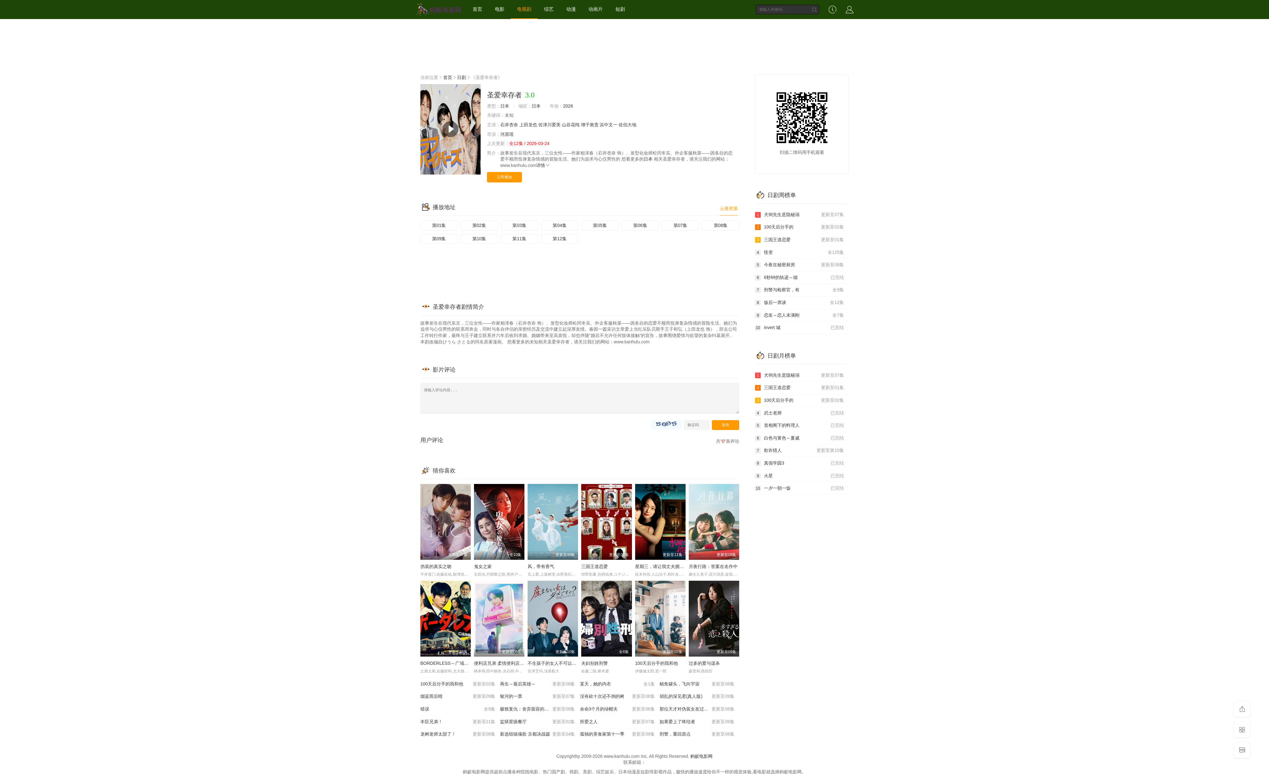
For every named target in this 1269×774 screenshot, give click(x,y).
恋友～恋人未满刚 (799, 315)
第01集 (439, 225)
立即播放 (504, 177)
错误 (457, 709)
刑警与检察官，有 (799, 290)
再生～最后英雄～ (537, 684)
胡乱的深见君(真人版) (697, 696)
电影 (499, 9)
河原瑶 (507, 134)
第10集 (479, 238)
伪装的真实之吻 (435, 566)
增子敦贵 (590, 124)
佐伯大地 (627, 124)
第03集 (519, 225)
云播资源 (729, 208)
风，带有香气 (541, 566)
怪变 (799, 252)
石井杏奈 (509, 124)
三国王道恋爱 (594, 566)
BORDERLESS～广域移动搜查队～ (455, 663)
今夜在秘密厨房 (799, 265)
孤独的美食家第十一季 (617, 734)
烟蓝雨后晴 (457, 696)
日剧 (461, 77)
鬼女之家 (483, 566)
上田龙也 (528, 124)
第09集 (439, 238)
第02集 (479, 225)
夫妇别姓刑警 (594, 663)
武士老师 (799, 413)
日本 (504, 106)
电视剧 (524, 9)
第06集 (640, 225)
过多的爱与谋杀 (704, 663)
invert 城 (799, 328)
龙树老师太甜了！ (457, 734)
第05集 (600, 225)
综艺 (549, 9)
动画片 (595, 9)
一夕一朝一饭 (799, 488)
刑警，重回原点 (697, 734)
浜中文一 (608, 124)
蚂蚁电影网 (701, 756)
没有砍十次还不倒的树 (617, 696)
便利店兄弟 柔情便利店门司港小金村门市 (514, 663)
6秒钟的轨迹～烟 (799, 278)
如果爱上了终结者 (697, 722)
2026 (568, 106)
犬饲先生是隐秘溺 (799, 215)
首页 (477, 9)
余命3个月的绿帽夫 (617, 709)
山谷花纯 (571, 124)
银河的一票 (537, 696)
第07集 (680, 225)
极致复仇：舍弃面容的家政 (537, 709)
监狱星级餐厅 (537, 722)
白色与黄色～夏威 (799, 438)
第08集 (721, 225)
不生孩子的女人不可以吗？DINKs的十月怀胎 (572, 663)
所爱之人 (617, 722)
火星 (799, 476)
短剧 (620, 9)
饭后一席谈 (799, 303)
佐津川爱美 (549, 124)
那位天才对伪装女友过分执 (697, 709)
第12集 (560, 238)
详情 (543, 165)
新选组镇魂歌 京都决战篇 (537, 734)
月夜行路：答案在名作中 (713, 566)
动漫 (571, 9)
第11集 (519, 238)
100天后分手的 (799, 227)
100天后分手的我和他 (656, 663)
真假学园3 (799, 463)
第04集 (560, 225)
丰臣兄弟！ (457, 722)
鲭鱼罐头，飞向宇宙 (697, 684)
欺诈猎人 (799, 450)
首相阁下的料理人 (799, 425)
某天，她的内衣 (617, 684)
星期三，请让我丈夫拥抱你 (661, 566)
